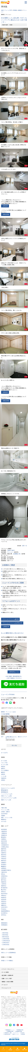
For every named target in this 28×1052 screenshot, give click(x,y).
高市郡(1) (3, 864)
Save (26, 69)
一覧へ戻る (14, 745)
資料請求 (5, 206)
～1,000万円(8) (5, 938)
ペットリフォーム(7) (6, 794)
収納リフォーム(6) (6, 799)
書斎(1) (3, 772)
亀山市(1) (3, 889)
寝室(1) (3, 768)
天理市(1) (3, 856)
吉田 (23, 545)
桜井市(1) (3, 850)
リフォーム (16, 1032)
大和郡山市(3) (5, 847)
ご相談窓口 (17, 1050)
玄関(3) (3, 780)
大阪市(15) (4, 872)
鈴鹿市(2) (3, 897)
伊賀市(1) (3, 901)
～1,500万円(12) (5, 940)
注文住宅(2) (4, 813)
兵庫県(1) (3, 839)
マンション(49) (5, 809)
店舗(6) (3, 815)
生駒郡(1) (3, 862)
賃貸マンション (16, 1034)
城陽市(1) (3, 905)
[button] (3, 728)
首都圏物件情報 (10, 1031)
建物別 (20, 10)
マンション (10, 552)
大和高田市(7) (5, 845)
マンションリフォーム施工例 (11, 619)
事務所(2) (3, 819)
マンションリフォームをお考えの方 (12, 623)
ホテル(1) (3, 821)
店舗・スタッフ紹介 (7, 978)
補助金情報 (6, 214)
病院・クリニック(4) (6, 817)
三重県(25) (4, 833)
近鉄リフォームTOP (6, 10)
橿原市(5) (3, 849)
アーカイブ (4, 985)
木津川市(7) (4, 907)
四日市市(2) (4, 893)
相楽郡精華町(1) (5, 911)
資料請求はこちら (14, 672)
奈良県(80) (4, 829)
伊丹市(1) (3, 915)
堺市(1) (3, 874)
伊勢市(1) (3, 895)
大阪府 (9, 550)
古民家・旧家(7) (5, 811)
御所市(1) (3, 860)
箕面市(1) (3, 885)
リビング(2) (4, 762)
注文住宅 (22, 1032)
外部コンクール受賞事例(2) (8, 952)
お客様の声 (6, 626)
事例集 (15, 10)
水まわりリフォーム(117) (8, 788)
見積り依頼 (24, 1050)
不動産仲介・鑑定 (8, 1032)
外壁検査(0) (4, 925)
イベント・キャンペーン (8, 969)
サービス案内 (5, 972)
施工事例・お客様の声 (7, 975)
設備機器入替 (16, 553)
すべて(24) (4, 760)
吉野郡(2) (3, 868)
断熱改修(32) (4, 790)
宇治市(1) (3, 909)
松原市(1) (3, 878)
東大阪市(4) (4, 887)
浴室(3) (3, 774)
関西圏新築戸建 (20, 1029)
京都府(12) (4, 835)
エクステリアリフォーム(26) (8, 798)
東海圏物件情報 (19, 1031)
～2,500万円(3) (5, 944)
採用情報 (23, 1034)
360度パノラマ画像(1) (7, 960)
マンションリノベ (6, 988)
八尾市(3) (3, 884)
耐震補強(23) (4, 792)
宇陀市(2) (3, 858)
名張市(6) (3, 899)
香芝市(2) (3, 854)
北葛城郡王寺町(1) (6, 870)
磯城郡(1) (3, 866)
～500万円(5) (4, 935)
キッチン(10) (4, 764)
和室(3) (3, 766)
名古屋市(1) (4, 913)
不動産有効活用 (7, 1034)
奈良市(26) (4, 841)
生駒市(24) (4, 843)
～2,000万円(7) (5, 942)
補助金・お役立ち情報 (7, 981)
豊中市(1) (3, 880)
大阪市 (13, 550)
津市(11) (3, 891)
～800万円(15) (5, 936)
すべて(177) (4, 752)
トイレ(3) (3, 776)
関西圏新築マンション (10, 1029)
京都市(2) (3, 903)
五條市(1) (3, 852)
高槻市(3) (3, 882)
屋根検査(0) (4, 923)
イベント (3, 1050)
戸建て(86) (4, 807)
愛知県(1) (3, 837)
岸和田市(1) (4, 876)
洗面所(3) (3, 778)
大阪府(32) (4, 831)
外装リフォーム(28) (6, 796)
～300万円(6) (4, 933)
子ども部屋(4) (5, 770)
